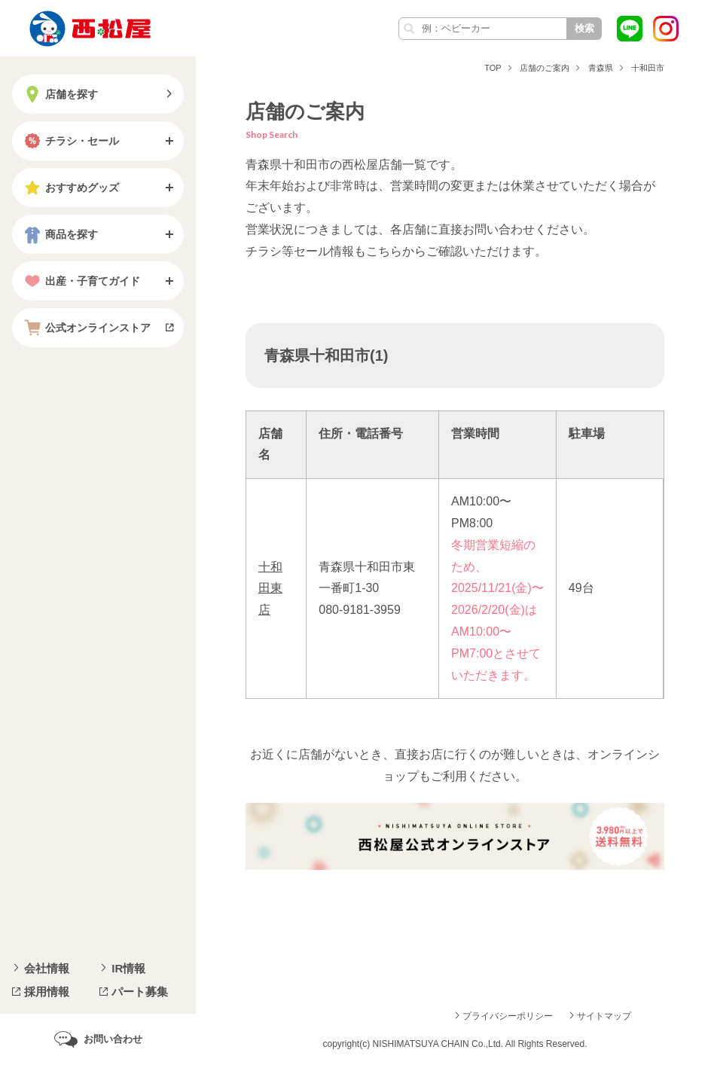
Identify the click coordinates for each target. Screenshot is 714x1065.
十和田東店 (270, 588)
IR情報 (128, 968)
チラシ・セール (70, 141)
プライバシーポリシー (507, 1016)
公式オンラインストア (86, 327)
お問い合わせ (113, 1039)
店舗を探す (59, 94)
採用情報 (46, 991)
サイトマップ (604, 1016)
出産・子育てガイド (80, 281)
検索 (584, 28)
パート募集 (139, 991)
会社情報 (46, 968)
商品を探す (59, 234)
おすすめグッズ (70, 187)
